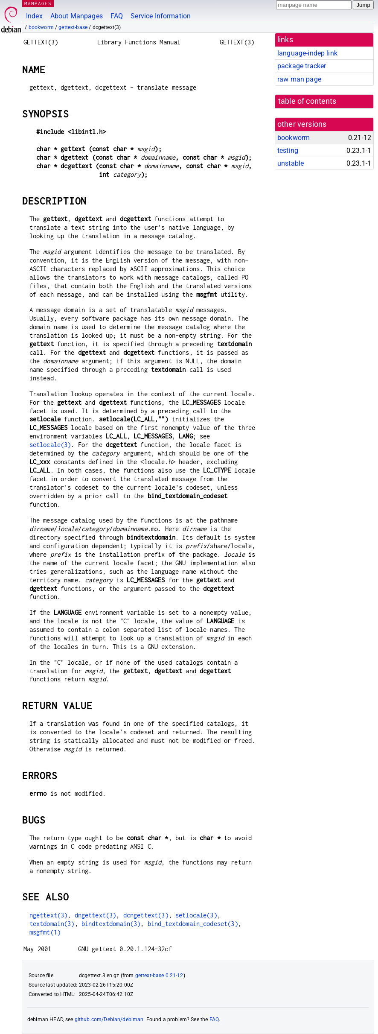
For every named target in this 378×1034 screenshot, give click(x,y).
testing (287, 150)
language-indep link (307, 53)
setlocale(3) (50, 444)
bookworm (41, 27)
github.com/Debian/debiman (109, 1019)
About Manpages (76, 16)
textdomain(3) (52, 923)
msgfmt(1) (45, 932)
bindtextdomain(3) (111, 923)
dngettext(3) (95, 915)
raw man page (299, 79)
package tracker (301, 66)
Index (34, 16)
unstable (290, 163)
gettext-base (72, 27)
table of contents (307, 101)
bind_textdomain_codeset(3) (193, 923)
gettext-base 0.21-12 (159, 976)
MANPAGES (38, 3)
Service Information (161, 16)
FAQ (116, 16)
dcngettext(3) (146, 915)
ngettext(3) (48, 915)
